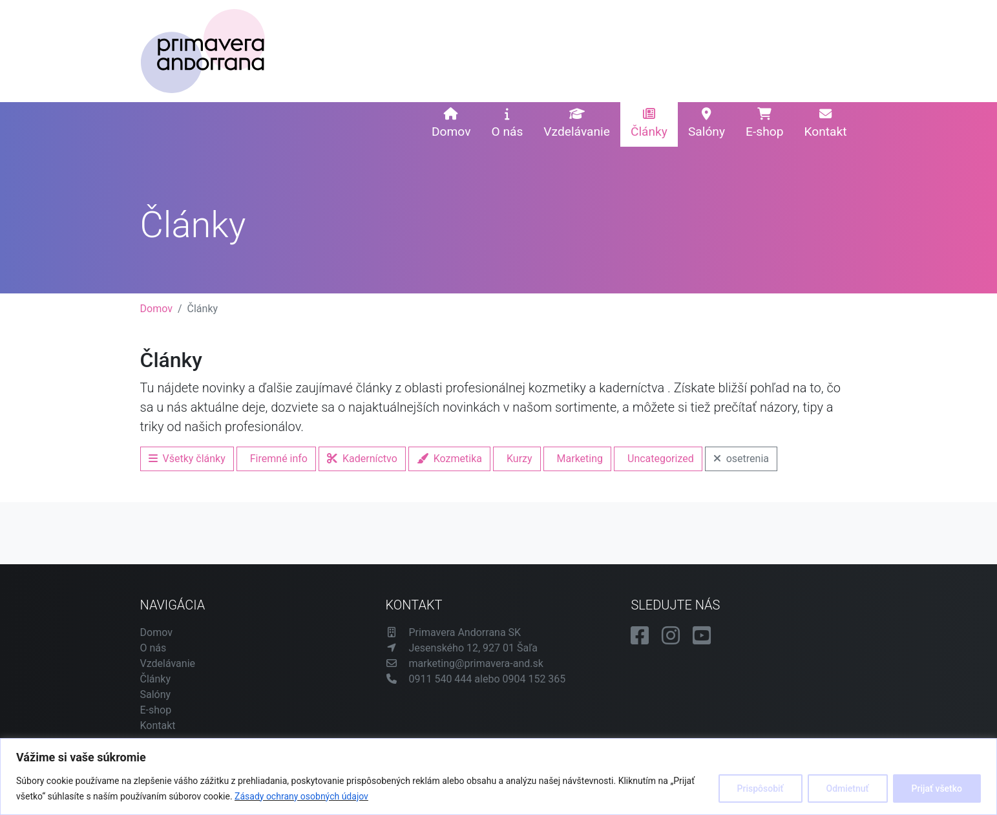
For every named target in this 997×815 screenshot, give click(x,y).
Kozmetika (449, 458)
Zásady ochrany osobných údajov (301, 796)
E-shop (764, 123)
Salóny (706, 123)
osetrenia (741, 458)
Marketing (580, 458)
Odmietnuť (847, 788)
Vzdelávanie (576, 123)
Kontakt (825, 123)
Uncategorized (660, 458)
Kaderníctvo (362, 458)
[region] (498, 776)
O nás (507, 123)
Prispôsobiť (760, 788)
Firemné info (279, 458)
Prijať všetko (937, 788)
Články (649, 123)
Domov (451, 123)
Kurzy (519, 458)
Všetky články (187, 458)
